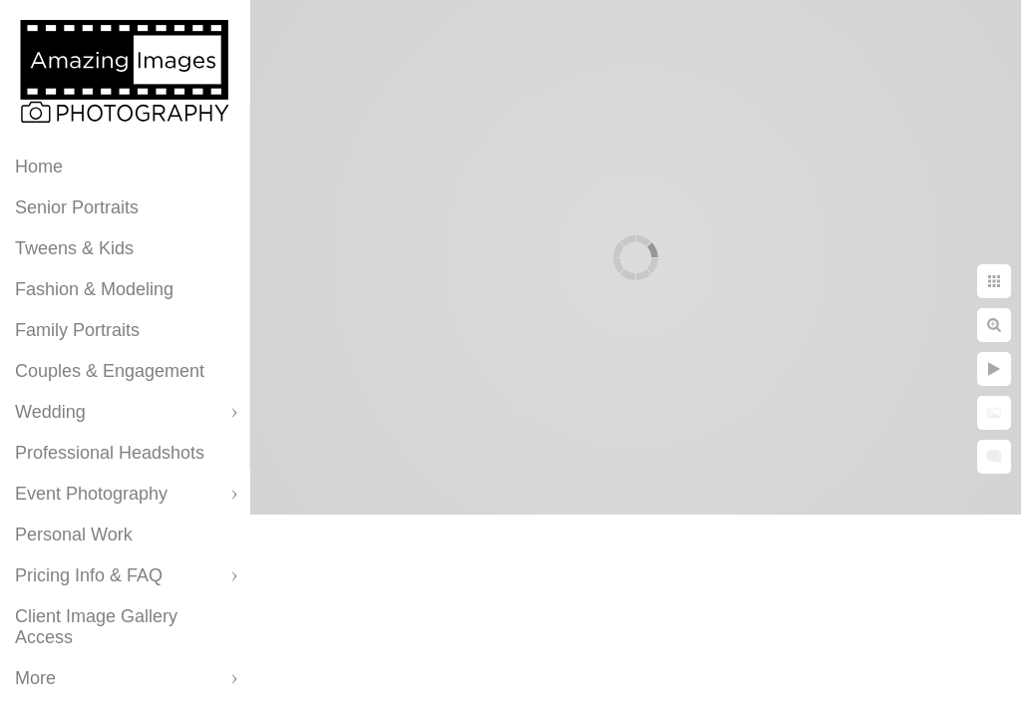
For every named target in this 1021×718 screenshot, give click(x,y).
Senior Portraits (77, 207)
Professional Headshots (109, 453)
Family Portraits (77, 330)
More (35, 678)
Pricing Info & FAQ (89, 575)
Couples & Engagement (109, 371)
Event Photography (91, 494)
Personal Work (74, 534)
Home (39, 167)
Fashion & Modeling (94, 289)
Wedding (50, 412)
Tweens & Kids (74, 248)
